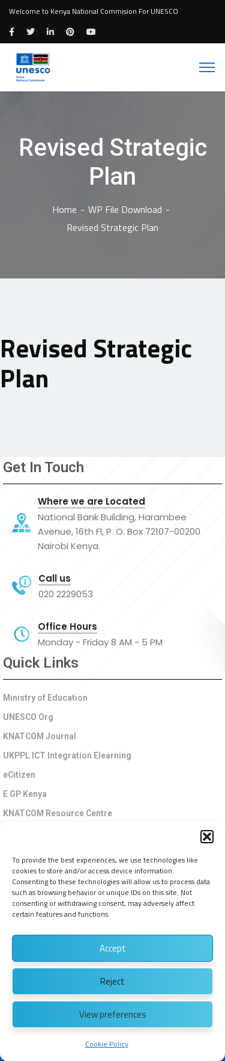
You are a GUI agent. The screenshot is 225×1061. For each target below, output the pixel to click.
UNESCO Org (28, 717)
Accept (113, 948)
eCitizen (19, 775)
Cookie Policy (106, 1044)
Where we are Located (91, 502)
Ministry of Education (45, 698)
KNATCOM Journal (39, 736)
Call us (54, 579)
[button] (207, 837)
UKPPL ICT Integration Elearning (67, 755)
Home (64, 209)
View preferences (112, 1014)
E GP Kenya (25, 794)
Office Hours (67, 627)
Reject (112, 981)
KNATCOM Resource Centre (57, 813)
